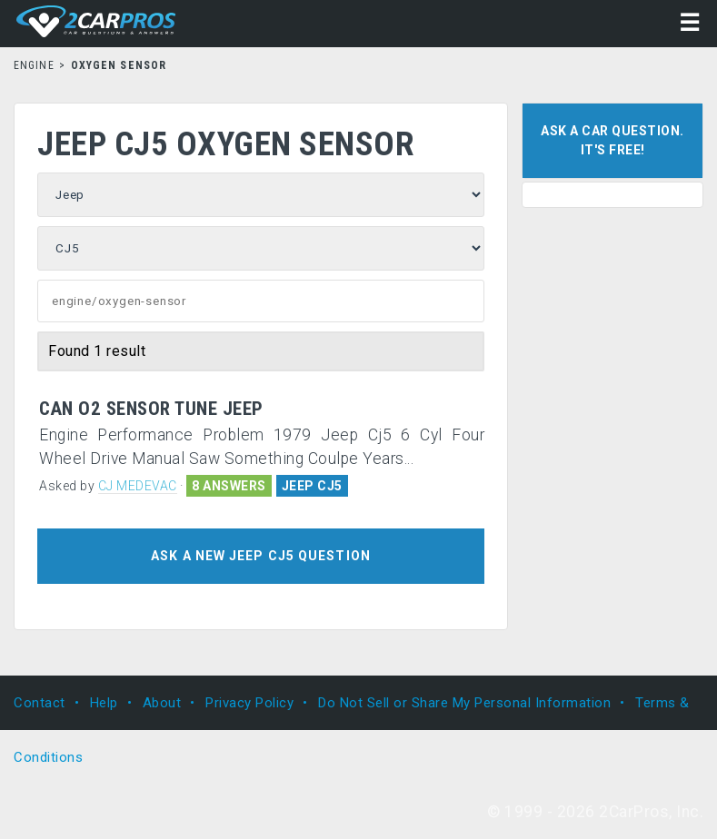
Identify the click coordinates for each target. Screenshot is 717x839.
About (162, 703)
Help (104, 703)
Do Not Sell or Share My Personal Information (464, 703)
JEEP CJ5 (312, 486)
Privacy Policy (249, 703)
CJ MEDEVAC (137, 486)
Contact (39, 703)
